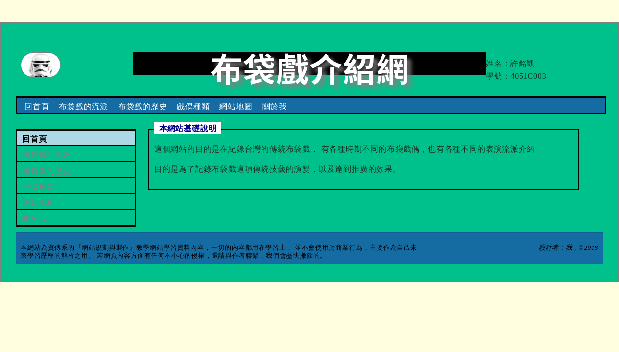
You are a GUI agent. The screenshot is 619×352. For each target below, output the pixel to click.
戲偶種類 (193, 106)
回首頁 (36, 106)
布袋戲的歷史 (142, 106)
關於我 (274, 106)
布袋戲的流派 (83, 106)
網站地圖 (235, 106)
